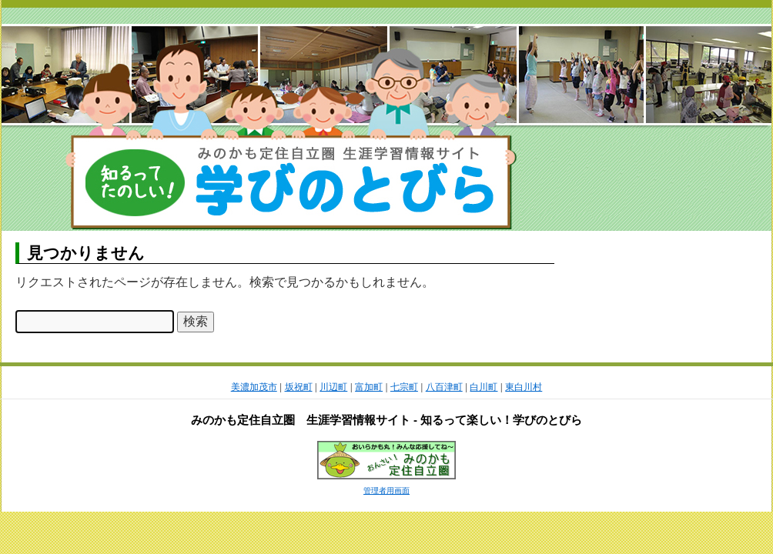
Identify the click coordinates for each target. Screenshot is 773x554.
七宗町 (404, 387)
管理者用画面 (386, 490)
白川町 (483, 387)
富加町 (369, 387)
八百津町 (444, 387)
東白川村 (523, 387)
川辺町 (333, 387)
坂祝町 (299, 387)
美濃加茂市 (254, 387)
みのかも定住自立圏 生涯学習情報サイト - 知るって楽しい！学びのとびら (386, 419)
